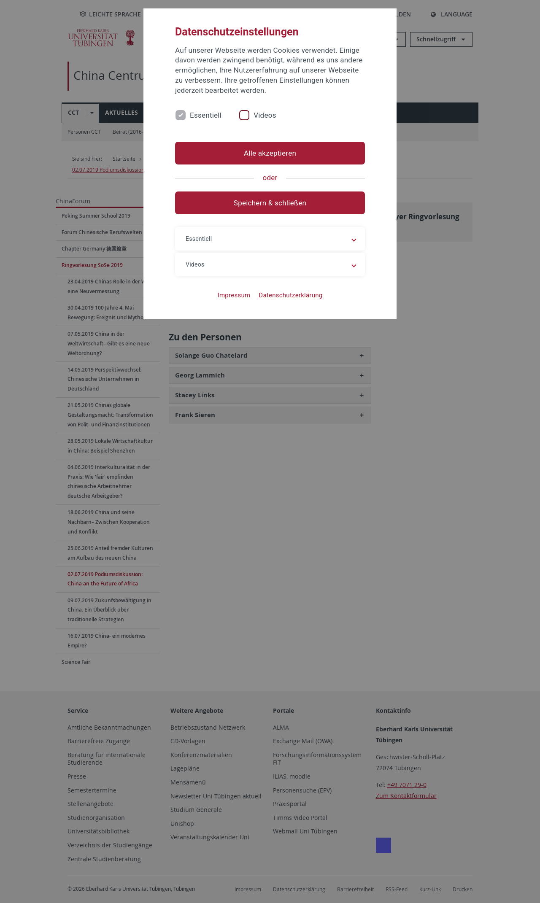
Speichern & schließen (270, 203)
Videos (265, 115)
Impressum (234, 295)
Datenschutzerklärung (290, 295)
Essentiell (205, 115)
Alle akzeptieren (270, 153)
